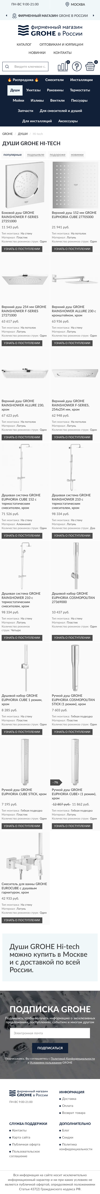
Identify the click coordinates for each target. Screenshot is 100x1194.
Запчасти (25, 111)
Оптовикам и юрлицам (61, 44)
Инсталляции (81, 80)
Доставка (69, 1099)
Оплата (67, 1106)
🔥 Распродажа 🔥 (23, 80)
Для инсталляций (37, 121)
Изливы (37, 100)
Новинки (37, 53)
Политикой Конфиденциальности (73, 1058)
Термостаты (80, 90)
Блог (65, 1130)
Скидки (67, 1137)
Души (15, 90)
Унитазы (33, 90)
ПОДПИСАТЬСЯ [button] (50, 1048)
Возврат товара (73, 1113)
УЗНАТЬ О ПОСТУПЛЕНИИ (22, 249)
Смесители (54, 80)
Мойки (18, 100)
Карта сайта (21, 1137)
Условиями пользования (46, 1062)
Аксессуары (68, 121)
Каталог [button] (24, 44)
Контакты (62, 53)
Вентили (57, 100)
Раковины (55, 90)
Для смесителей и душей (61, 111)
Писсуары (79, 100)
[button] (77, 66)
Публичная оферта (26, 1144)
